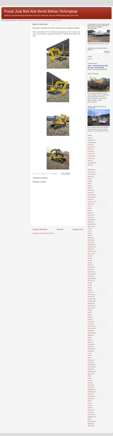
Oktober (90, 199)
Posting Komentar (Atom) (47, 233)
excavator (90, 147)
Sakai (89, 160)
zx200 (89, 165)
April (89, 185)
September (91, 201)
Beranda (60, 229)
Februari (90, 190)
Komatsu (90, 151)
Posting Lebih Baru (40, 229)
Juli (88, 179)
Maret (89, 188)
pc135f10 (90, 153)
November (90, 174)
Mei (89, 183)
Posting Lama (77, 229)
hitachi (89, 149)
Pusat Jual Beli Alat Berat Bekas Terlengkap (40, 11)
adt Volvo (90, 140)
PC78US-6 (91, 156)
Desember (90, 172)
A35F (89, 138)
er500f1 (90, 144)
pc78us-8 (90, 158)
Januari (90, 192)
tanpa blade (91, 162)
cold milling (91, 142)
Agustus (90, 176)
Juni (89, 181)
